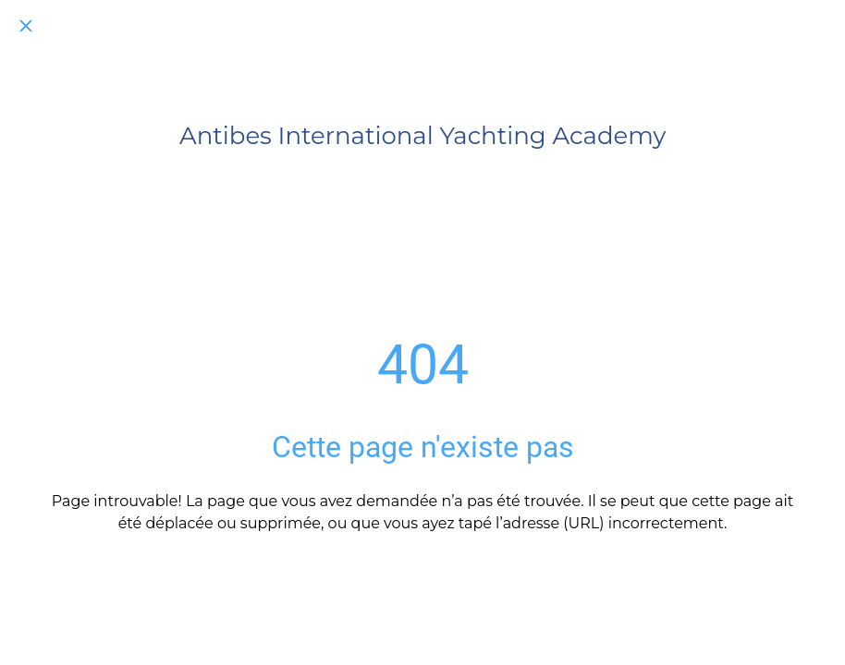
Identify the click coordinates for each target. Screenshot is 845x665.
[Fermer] (26, 26)
